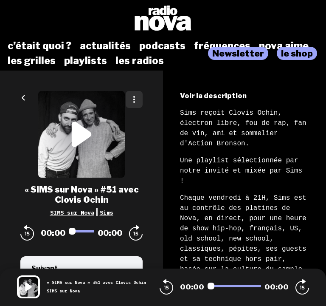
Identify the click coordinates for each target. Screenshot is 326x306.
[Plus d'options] (134, 99)
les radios (139, 61)
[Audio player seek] (81, 231)
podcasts (162, 46)
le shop (297, 53)
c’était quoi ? (39, 46)
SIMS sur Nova (72, 212)
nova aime (284, 46)
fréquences (222, 46)
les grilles (32, 61)
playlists (85, 61)
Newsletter (238, 53)
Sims (106, 212)
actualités (105, 46)
